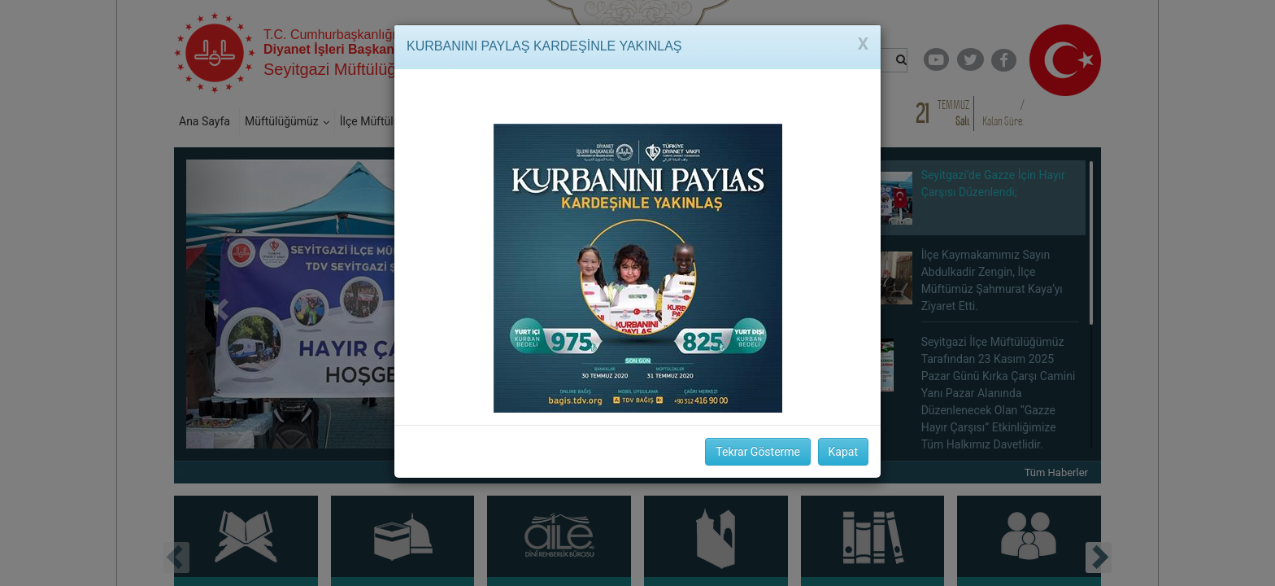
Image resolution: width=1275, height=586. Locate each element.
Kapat (843, 451)
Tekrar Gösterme (758, 451)
